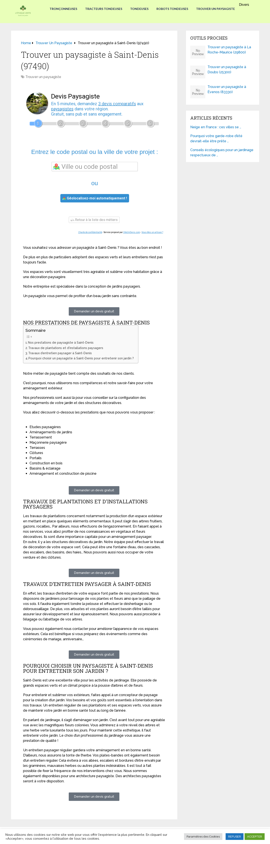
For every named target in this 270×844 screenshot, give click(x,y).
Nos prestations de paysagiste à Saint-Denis (61, 342)
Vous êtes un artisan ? (152, 232)
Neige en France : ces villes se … (215, 127)
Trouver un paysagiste (216, 9)
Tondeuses (139, 9)
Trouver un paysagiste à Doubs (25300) (227, 69)
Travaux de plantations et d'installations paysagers (65, 348)
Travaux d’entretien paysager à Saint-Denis (60, 353)
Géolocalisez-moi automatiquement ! (94, 198)
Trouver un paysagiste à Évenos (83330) (227, 89)
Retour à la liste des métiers (94, 220)
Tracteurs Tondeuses (103, 9)
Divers (245, 5)
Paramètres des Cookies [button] (203, 836)
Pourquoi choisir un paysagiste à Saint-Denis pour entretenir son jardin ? (81, 358)
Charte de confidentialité (90, 232)
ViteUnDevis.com (131, 232)
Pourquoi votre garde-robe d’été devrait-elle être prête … (216, 138)
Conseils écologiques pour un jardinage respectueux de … (221, 152)
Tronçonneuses (62, 9)
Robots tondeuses (173, 9)
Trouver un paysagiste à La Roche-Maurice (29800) (229, 49)
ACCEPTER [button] (254, 836)
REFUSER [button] (234, 836)
